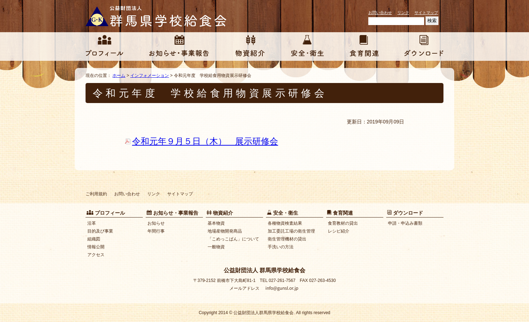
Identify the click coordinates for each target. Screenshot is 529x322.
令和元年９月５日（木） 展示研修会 (205, 141)
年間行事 (156, 231)
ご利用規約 (96, 193)
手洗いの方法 (280, 246)
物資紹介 (250, 46)
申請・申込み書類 (405, 223)
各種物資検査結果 (285, 223)
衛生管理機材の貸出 (287, 238)
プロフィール (104, 46)
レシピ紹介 (338, 231)
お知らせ (156, 223)
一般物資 (216, 246)
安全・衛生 (307, 46)
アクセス (96, 254)
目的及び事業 (100, 231)
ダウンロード (423, 46)
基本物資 (216, 223)
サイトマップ (426, 12)
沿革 (91, 223)
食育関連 (364, 46)
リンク (403, 12)
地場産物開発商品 (225, 231)
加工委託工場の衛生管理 (291, 231)
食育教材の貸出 (343, 223)
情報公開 (96, 246)
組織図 (93, 238)
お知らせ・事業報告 (179, 46)
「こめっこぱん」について (233, 238)
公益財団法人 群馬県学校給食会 (157, 16)
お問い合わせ (380, 12)
